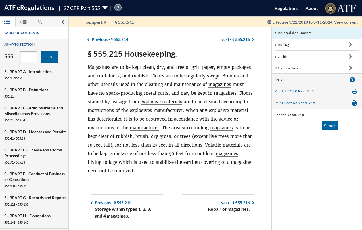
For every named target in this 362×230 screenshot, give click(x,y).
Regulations (286, 8)
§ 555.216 (235, 39)
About (311, 8)
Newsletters (287, 68)
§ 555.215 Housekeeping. (132, 53)
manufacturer (168, 110)
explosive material (228, 110)
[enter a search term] (298, 125)
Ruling (282, 45)
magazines (219, 84)
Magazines (99, 67)
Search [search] (330, 125)
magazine (241, 162)
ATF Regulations (29, 8)
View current (346, 22)
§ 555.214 (110, 39)
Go (49, 57)
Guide (281, 56)
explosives (141, 110)
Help (279, 79)
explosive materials (161, 101)
